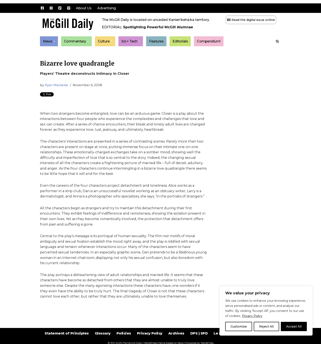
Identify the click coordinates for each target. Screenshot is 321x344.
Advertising (106, 8)
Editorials (180, 41)
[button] (54, 41)
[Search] (277, 41)
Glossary (103, 333)
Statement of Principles (67, 333)
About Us (83, 8)
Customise (238, 326)
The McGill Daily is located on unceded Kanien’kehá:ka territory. (156, 20)
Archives (176, 333)
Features (156, 41)
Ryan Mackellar (56, 85)
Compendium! (209, 41)
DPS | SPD (199, 333)
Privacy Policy (252, 316)
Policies (124, 333)
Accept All (294, 326)
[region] (266, 311)
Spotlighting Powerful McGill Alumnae (158, 27)
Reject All (266, 326)
